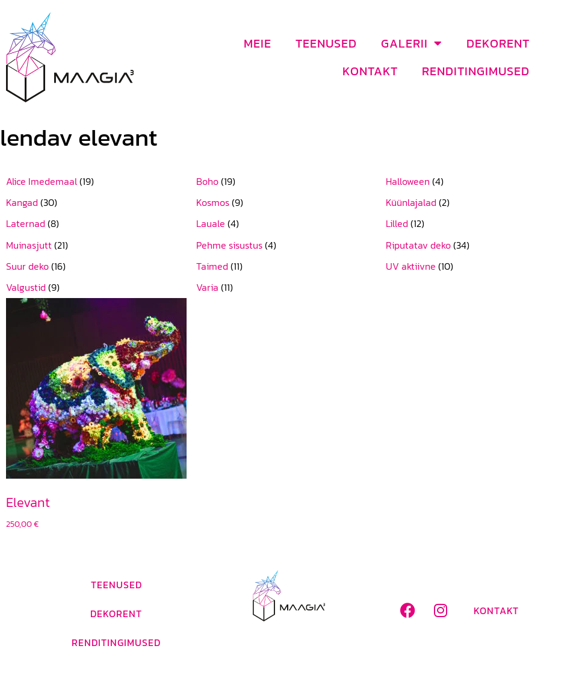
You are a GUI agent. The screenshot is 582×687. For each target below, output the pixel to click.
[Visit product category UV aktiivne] (481, 266)
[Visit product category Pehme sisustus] (291, 245)
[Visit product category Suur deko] (101, 266)
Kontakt (370, 71)
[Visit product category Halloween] (481, 181)
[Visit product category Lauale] (291, 223)
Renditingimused (476, 71)
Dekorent (498, 43)
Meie (257, 43)
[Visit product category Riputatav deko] (481, 245)
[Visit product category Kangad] (101, 202)
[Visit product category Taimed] (291, 266)
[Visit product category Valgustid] (101, 287)
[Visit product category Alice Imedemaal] (101, 181)
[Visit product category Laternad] (101, 223)
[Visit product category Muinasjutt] (101, 245)
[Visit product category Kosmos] (291, 202)
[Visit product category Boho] (291, 181)
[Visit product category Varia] (291, 287)
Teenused (326, 43)
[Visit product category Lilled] (481, 223)
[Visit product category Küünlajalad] (481, 202)
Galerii (411, 43)
